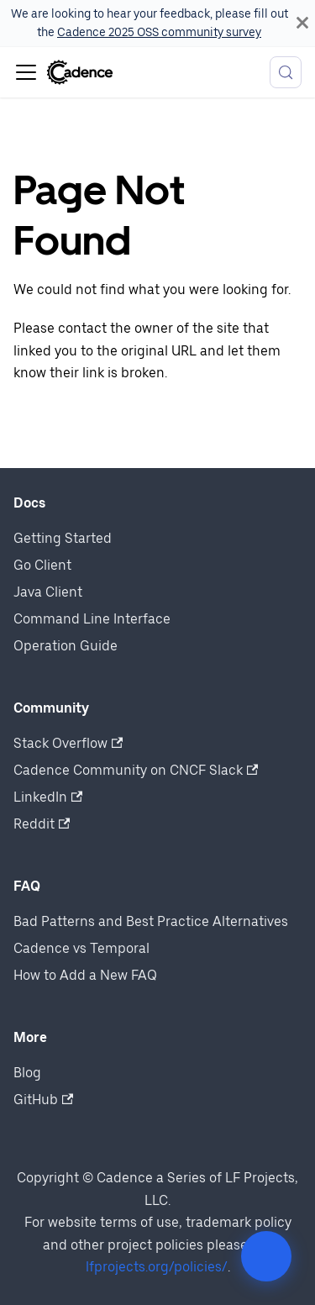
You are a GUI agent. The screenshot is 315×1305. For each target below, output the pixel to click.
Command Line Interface (92, 619)
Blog (27, 1073)
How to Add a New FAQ (85, 975)
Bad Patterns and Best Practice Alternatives (150, 921)
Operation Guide (65, 646)
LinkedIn (47, 797)
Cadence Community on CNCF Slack (135, 770)
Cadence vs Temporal (81, 948)
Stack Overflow (68, 743)
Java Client (47, 592)
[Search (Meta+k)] (286, 72)
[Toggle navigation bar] (26, 72)
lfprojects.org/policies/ (157, 1267)
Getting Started (62, 538)
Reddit (41, 824)
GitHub (43, 1100)
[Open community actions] (266, 1256)
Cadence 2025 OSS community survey (159, 32)
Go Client (42, 565)
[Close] (302, 23)
